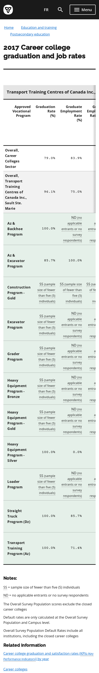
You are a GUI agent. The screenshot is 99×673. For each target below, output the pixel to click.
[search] (60, 10)
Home (9, 27)
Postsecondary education (30, 34)
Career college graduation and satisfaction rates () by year (48, 656)
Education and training (39, 27)
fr (46, 9)
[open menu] (83, 10)
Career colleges (15, 669)
